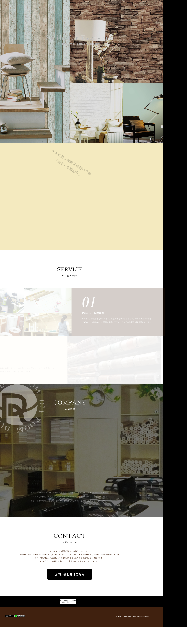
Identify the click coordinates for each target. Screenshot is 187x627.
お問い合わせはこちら (93, 574)
